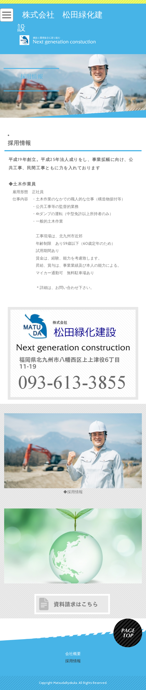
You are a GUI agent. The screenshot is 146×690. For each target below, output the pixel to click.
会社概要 (73, 653)
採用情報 (73, 660)
